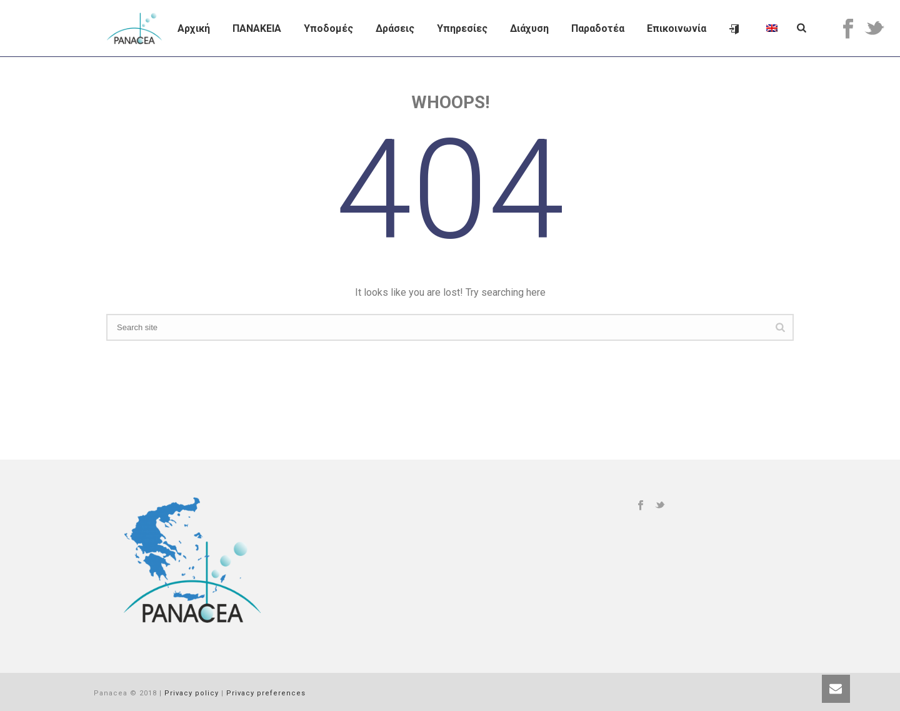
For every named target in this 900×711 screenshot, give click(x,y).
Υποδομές (328, 28)
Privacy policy (191, 693)
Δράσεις (395, 28)
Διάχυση (529, 28)
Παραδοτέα (597, 28)
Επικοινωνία (676, 28)
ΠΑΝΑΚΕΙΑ (256, 28)
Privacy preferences (266, 693)
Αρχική (194, 28)
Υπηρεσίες (462, 28)
